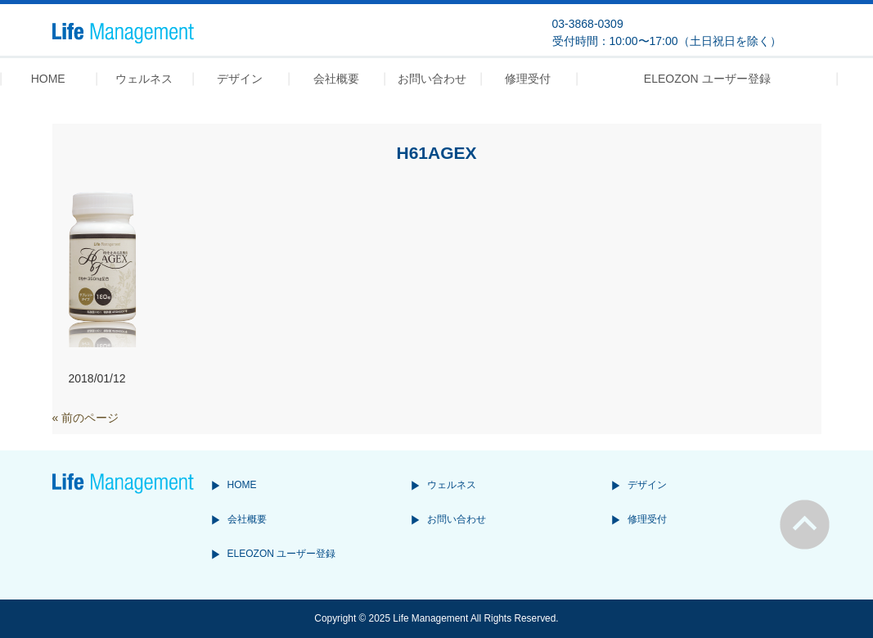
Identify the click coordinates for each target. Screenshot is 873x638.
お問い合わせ (456, 519)
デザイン (647, 485)
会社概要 (247, 519)
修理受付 (647, 519)
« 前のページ (85, 417)
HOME (242, 485)
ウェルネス (451, 485)
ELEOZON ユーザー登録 (281, 553)
